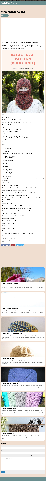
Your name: (3, 446)
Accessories (4, 15)
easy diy (9, 238)
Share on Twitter (20, 245)
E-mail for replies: (5, 450)
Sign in (24, 3)
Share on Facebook (5, 245)
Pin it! (13, 245)
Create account (30, 3)
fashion (13, 238)
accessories (4, 238)
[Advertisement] (23, 29)
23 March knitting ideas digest (7, 10)
